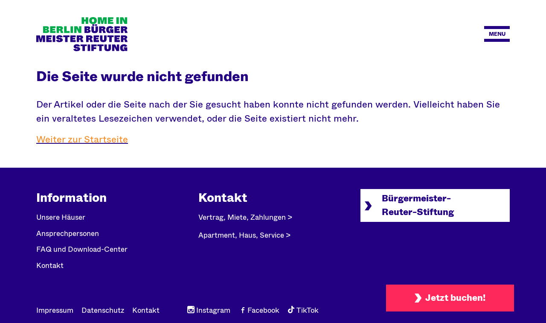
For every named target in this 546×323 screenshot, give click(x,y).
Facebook (258, 310)
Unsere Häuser (60, 217)
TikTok (303, 310)
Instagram (208, 310)
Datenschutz (102, 310)
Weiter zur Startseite (82, 139)
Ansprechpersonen (67, 233)
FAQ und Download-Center (82, 249)
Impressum (54, 310)
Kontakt (50, 265)
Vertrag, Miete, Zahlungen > (245, 217)
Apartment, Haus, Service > (244, 235)
